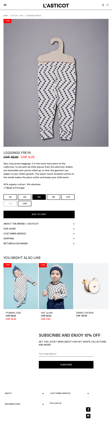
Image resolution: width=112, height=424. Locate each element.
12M (68, 197)
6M (39, 197)
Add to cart (39, 214)
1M (10, 197)
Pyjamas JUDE (13, 313)
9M (53, 197)
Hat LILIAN (46, 313)
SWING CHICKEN (84, 313)
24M (25, 204)
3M (24, 197)
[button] (107, 5)
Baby (6, 16)
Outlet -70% (17, 16)
